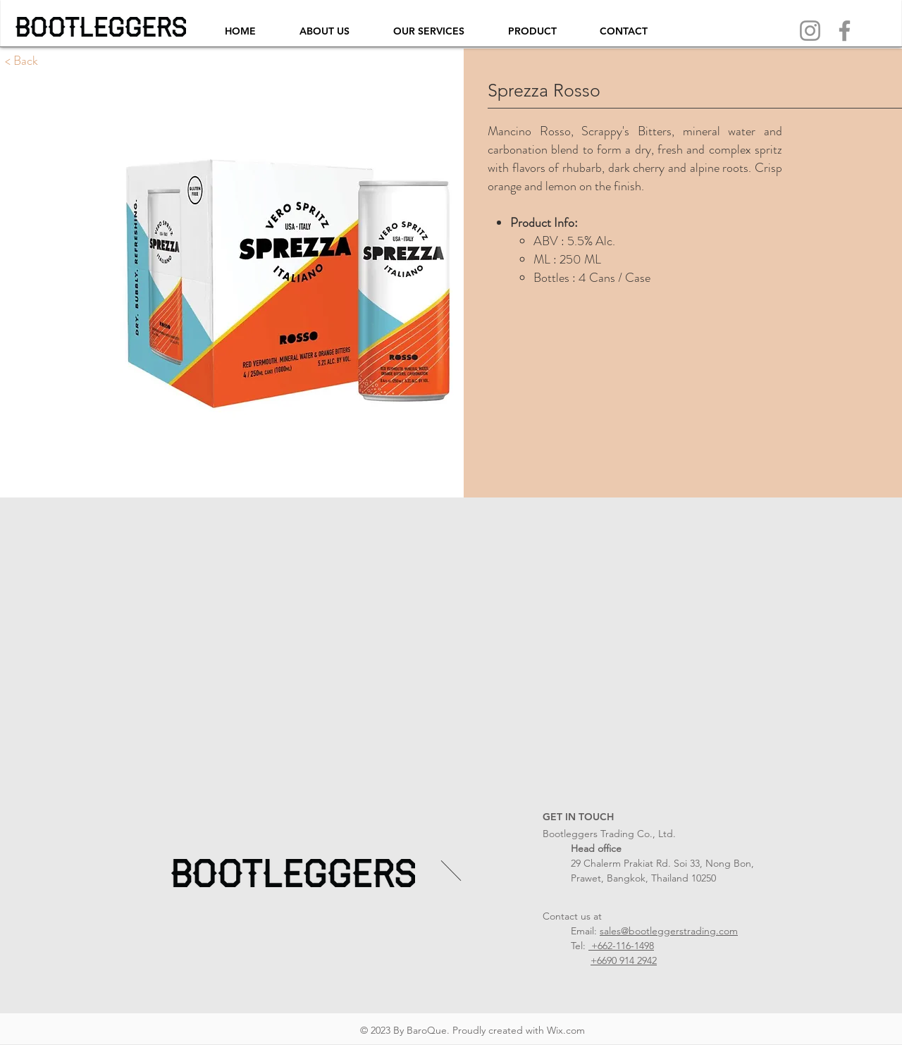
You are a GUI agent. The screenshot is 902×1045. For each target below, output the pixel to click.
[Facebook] (844, 30)
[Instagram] (810, 30)
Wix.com (566, 1030)
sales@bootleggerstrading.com (669, 931)
